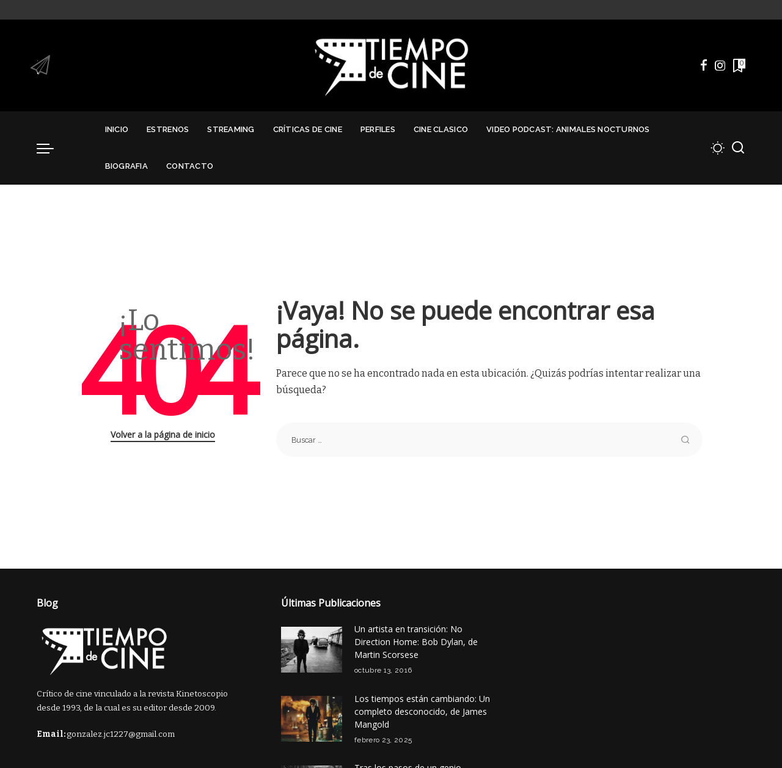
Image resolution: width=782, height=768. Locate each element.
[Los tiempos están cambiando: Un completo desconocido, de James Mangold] (311, 719)
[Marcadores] (738, 65)
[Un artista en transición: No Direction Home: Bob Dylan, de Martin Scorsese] (311, 650)
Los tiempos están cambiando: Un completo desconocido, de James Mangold (422, 711)
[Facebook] (704, 65)
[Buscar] (738, 148)
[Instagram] (720, 65)
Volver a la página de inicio (163, 434)
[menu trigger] (51, 148)
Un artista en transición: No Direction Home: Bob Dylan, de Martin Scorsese (416, 641)
